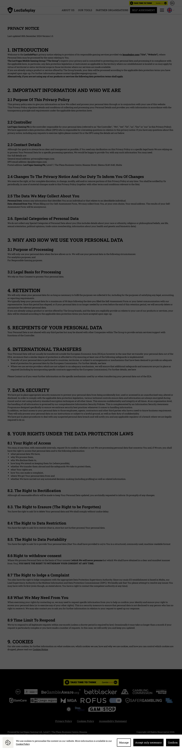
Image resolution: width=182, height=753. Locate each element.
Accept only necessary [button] (148, 742)
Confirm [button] (173, 742)
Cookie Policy (23, 744)
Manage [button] (124, 742)
